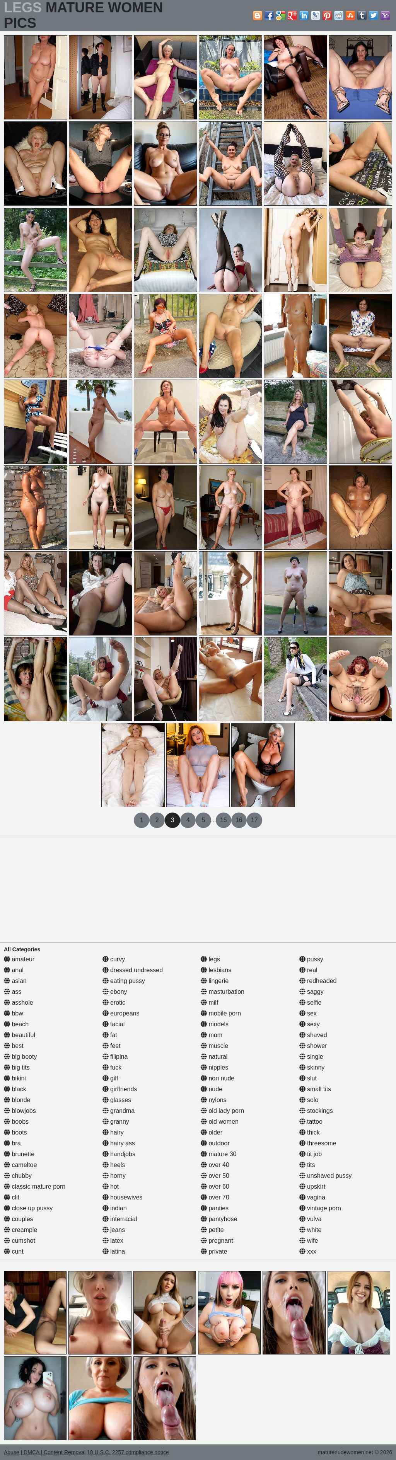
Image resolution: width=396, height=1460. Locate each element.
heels (113, 1165)
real (308, 970)
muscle (214, 1046)
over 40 (215, 1165)
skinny (312, 1067)
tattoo (311, 1121)
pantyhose (219, 1219)
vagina (312, 1197)
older (211, 1132)
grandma (118, 1110)
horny (114, 1175)
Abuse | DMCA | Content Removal (44, 1452)
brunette (19, 1154)
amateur (19, 959)
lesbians (216, 970)
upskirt (312, 1186)
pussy (311, 959)
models (215, 1024)
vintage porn (320, 1208)
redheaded (318, 981)
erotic (114, 1002)
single (311, 1056)
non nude (217, 1078)
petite (212, 1230)
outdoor (215, 1143)
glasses (116, 1100)
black (15, 1089)
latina (113, 1251)
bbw (13, 1013)
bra (12, 1143)
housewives (122, 1197)
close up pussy (28, 1208)
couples (18, 1219)
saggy (311, 991)
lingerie (215, 981)
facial (113, 1024)
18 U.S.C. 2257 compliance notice (128, 1452)
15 (223, 820)
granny (115, 1121)
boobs (16, 1121)
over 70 (215, 1197)
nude (211, 1089)
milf (209, 1002)
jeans (113, 1230)
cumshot (19, 1240)
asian (15, 981)
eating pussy (123, 981)
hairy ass (118, 1143)
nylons (214, 1100)
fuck (112, 1067)
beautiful (19, 1035)
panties (215, 1208)
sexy (309, 1024)
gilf (110, 1078)
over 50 (215, 1175)
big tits (17, 1067)
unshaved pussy (325, 1175)
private (214, 1251)
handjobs (118, 1154)
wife (308, 1240)
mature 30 (218, 1154)
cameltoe (20, 1165)
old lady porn (222, 1110)
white (310, 1230)
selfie (310, 1002)
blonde (17, 1100)
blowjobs (20, 1110)
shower (313, 1046)
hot (110, 1186)
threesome (317, 1143)
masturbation (222, 991)
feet (111, 1046)
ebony (114, 991)
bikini (15, 1078)
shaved (313, 1035)
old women (220, 1121)
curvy (113, 959)
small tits (315, 1089)
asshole (18, 1002)
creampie (20, 1230)
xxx (307, 1251)
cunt (14, 1251)
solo (309, 1100)
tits (307, 1165)
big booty (20, 1056)
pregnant (217, 1240)
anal (14, 970)
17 (254, 820)
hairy (113, 1132)
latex (112, 1240)
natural (214, 1056)
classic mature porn (34, 1186)
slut (308, 1078)
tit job (310, 1154)
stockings (316, 1110)
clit (11, 1197)
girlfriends (119, 1089)
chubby (18, 1175)
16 (239, 820)
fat (109, 1035)
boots (15, 1132)
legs (210, 959)
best (14, 1046)
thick (309, 1132)
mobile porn (221, 1013)
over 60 (215, 1186)
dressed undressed (132, 970)
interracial (119, 1219)
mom (211, 1035)
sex (308, 1013)
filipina (115, 1056)
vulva (310, 1219)
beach (16, 1024)
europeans (121, 1013)
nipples (214, 1067)
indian (114, 1208)
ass (12, 991)
